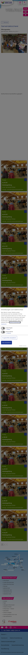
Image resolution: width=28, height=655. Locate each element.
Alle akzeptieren (6, 342)
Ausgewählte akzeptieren (9, 337)
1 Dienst (8, 329)
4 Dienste (8, 333)
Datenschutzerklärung (15, 322)
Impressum (3, 324)
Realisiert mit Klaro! (22, 345)
